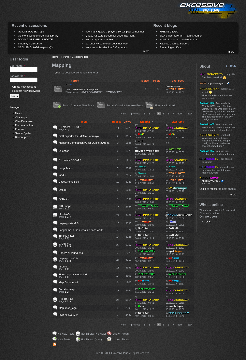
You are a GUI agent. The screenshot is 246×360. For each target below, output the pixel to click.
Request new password (26, 90)
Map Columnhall (68, 282)
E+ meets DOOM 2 (70, 126)
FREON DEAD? (169, 31)
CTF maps (65, 206)
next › (180, 113)
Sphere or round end (71, 252)
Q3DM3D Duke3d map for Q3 (35, 47)
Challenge (21, 117)
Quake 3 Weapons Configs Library (38, 35)
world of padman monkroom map (179, 39)
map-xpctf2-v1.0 (68, 314)
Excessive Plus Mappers (85, 89)
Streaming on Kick (170, 47)
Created (147, 121)
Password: (17, 76)
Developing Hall (80, 56)
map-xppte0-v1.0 (69, 223)
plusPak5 (64, 214)
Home (55, 56)
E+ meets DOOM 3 (70, 160)
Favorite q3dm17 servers (174, 43)
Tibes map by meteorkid (73, 274)
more (146, 51)
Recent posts (23, 137)
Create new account (24, 86)
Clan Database (24, 121)
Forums (19, 129)
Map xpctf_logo (68, 307)
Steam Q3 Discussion (30, 43)
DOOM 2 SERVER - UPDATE (35, 39)
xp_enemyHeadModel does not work (106, 43)
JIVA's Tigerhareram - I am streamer (181, 35)
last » (190, 113)
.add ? (62, 175)
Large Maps (66, 168)
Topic (84, 121)
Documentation (24, 125)
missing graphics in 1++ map (102, 39)
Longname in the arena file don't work (81, 230)
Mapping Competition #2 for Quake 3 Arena (84, 142)
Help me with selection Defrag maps (106, 47)
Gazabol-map (67, 289)
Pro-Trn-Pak (66, 298)
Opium (63, 189)
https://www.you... (216, 83)
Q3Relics (64, 199)
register (214, 188)
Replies (116, 121)
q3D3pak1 (65, 243)
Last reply (178, 121)
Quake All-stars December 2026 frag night (109, 35)
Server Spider (23, 133)
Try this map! (66, 235)
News (18, 113)
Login (58, 72)
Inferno (63, 266)
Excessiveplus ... (173, 86)
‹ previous (135, 113)
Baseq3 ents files (69, 181)
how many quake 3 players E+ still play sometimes (114, 31)
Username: (17, 65)
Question (64, 150)
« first (123, 113)
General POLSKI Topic (31, 31)
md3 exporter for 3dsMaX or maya (79, 136)
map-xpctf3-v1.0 (68, 258)
